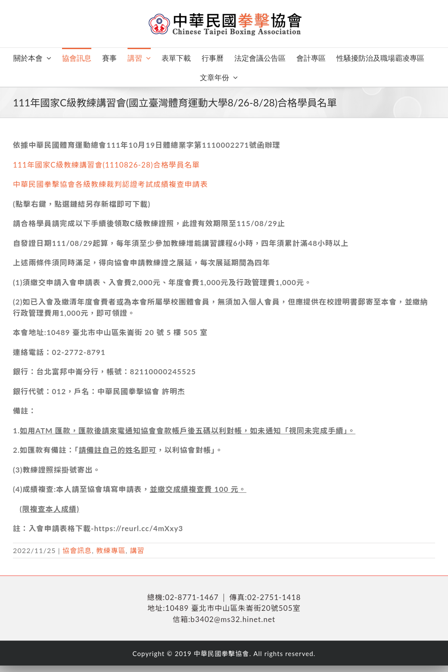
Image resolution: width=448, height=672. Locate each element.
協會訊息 (77, 550)
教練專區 (110, 550)
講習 (137, 550)
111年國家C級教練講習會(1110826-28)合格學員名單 (106, 164)
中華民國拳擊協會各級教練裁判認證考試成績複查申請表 (110, 184)
